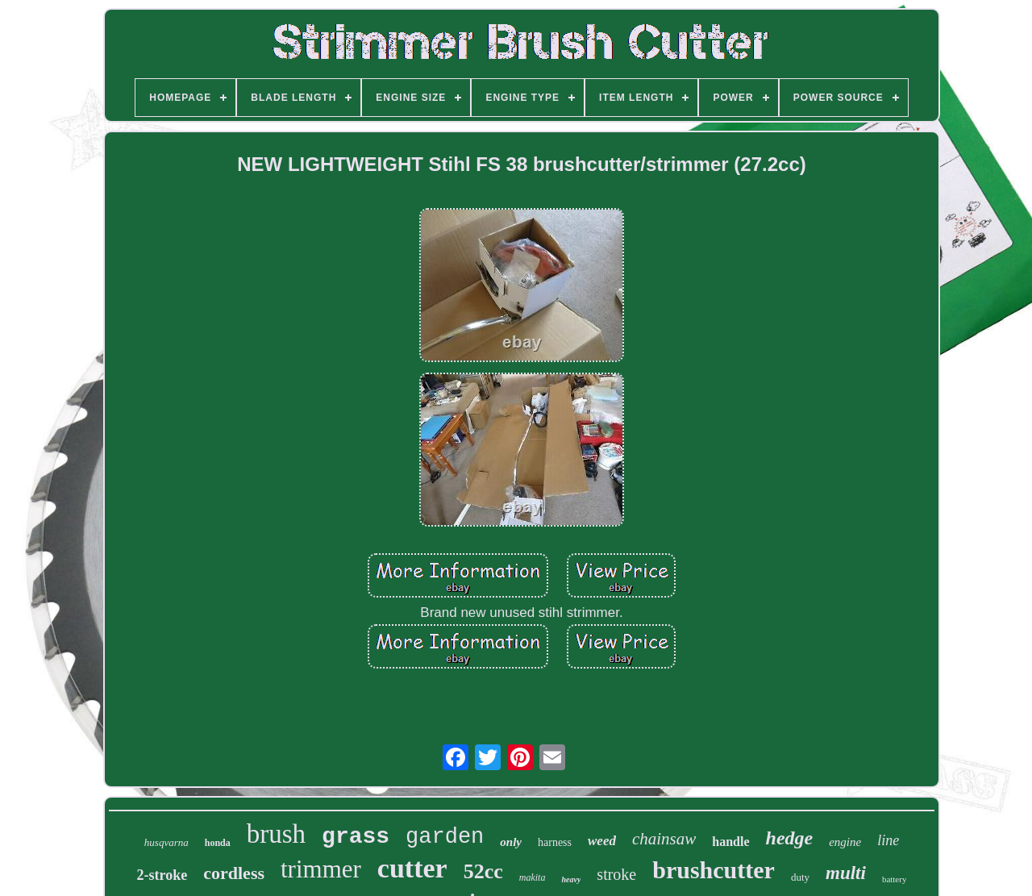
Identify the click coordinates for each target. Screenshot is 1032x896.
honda (218, 842)
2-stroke (162, 875)
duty (800, 877)
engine (845, 842)
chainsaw (664, 838)
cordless (233, 873)
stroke (616, 874)
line (888, 840)
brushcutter (713, 869)
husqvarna (166, 842)
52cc (483, 871)
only (511, 842)
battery (894, 879)
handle (730, 841)
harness (555, 842)
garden (445, 837)
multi (846, 873)
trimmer (321, 869)
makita (532, 877)
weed (602, 840)
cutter (412, 868)
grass (355, 836)
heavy (570, 879)
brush (276, 833)
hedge (790, 837)
